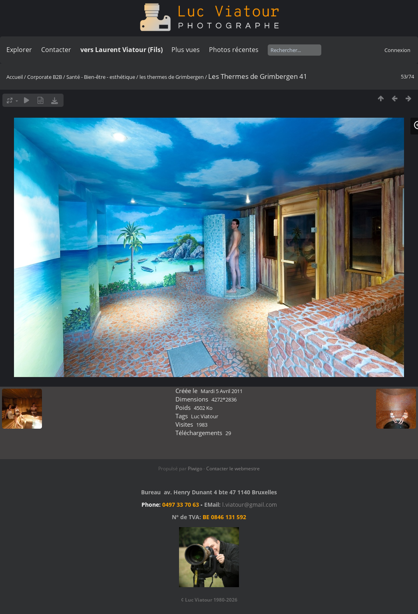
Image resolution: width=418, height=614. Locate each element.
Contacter (56, 49)
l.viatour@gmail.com (249, 504)
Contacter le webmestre (233, 468)
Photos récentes (234, 49)
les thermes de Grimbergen (171, 76)
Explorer (19, 49)
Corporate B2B (44, 76)
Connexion (397, 50)
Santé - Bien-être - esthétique (100, 76)
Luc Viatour (204, 416)
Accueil (14, 76)
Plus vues (185, 49)
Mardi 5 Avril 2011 (222, 391)
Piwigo (195, 468)
